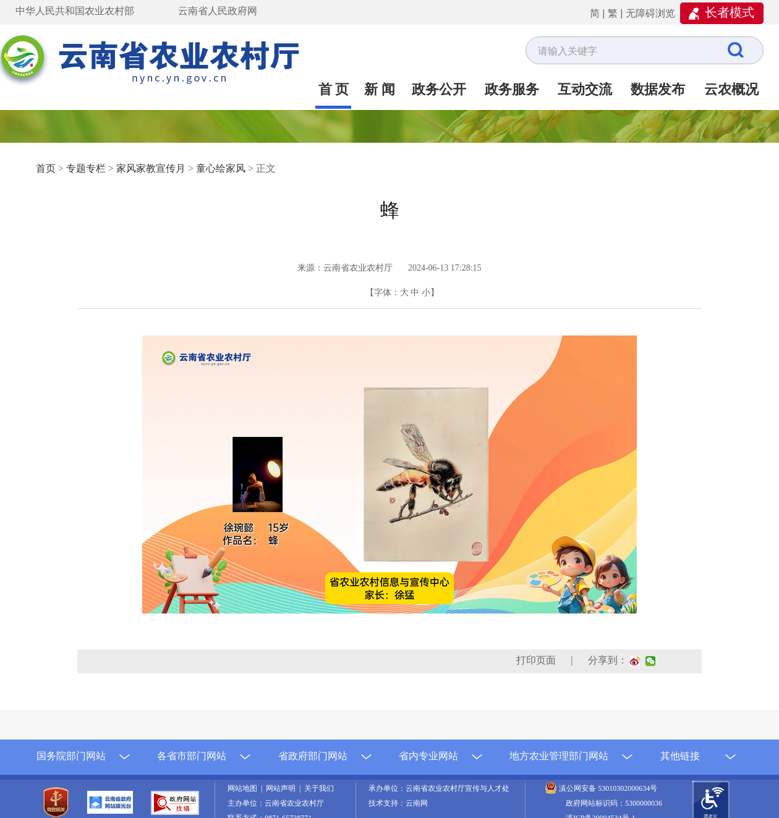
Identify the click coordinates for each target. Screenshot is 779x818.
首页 (46, 168)
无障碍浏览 (650, 13)
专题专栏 (86, 168)
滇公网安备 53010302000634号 (608, 788)
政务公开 (439, 89)
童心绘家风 (220, 168)
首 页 (333, 89)
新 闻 (379, 89)
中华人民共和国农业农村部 (74, 11)
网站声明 (282, 788)
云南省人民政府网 (217, 11)
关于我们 (319, 788)
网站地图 (244, 788)
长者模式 (729, 12)
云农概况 (731, 89)
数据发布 (658, 89)
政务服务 (512, 89)
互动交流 (585, 89)
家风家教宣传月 (150, 168)
